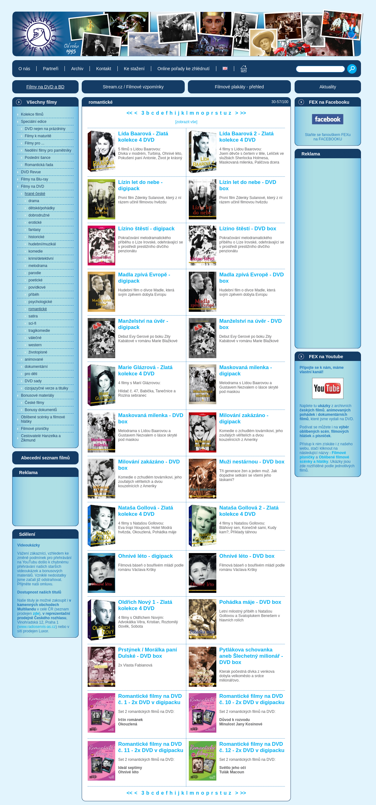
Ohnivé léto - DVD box (247, 556)
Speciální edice (33, 121)
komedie (35, 251)
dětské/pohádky (41, 208)
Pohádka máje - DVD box (250, 602)
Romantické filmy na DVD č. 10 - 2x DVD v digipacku (252, 699)
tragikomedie (39, 330)
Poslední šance (37, 157)
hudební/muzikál (42, 244)
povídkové (37, 287)
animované (34, 359)
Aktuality (328, 86)
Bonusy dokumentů (41, 410)
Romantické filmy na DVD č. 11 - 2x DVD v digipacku (150, 747)
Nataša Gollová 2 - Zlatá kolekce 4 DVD (249, 511)
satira (33, 316)
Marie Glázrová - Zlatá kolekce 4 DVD (145, 370)
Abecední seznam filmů (45, 457)
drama (33, 201)
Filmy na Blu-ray (34, 179)
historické (36, 237)
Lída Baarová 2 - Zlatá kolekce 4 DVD (246, 137)
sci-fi (32, 323)
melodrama (37, 266)
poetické (35, 280)
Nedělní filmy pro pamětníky (48, 150)
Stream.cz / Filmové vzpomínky (133, 86)
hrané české (35, 193)
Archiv (77, 68)
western (35, 345)
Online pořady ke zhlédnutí (183, 68)
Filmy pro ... (34, 143)
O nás (24, 68)
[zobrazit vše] (186, 122)
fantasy (34, 229)
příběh (33, 294)
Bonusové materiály (37, 395)
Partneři (50, 68)
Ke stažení (134, 68)
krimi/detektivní (41, 258)
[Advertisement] (45, 501)
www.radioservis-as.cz (37, 627)
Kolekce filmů (32, 114)
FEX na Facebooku (329, 102)
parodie (34, 273)
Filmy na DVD (32, 186)
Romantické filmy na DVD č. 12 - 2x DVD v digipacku (252, 747)
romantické (37, 309)
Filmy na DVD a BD (45, 86)
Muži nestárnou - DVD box (252, 462)
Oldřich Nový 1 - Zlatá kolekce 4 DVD (145, 605)
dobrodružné (38, 215)
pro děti (31, 374)
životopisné (37, 352)
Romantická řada (39, 165)
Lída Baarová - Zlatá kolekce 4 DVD (143, 137)
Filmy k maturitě (38, 136)
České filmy (34, 402)
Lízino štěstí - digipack (146, 229)
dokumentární (36, 366)
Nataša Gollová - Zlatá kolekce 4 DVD (145, 511)
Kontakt (103, 68)
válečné (34, 338)
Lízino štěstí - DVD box (247, 229)
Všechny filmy (42, 102)
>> (243, 113)
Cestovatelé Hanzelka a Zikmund (41, 438)
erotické (35, 222)
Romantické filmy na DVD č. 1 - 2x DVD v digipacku (150, 699)
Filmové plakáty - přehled (239, 86)
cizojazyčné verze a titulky (46, 388)
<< (129, 113)
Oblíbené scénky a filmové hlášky (43, 419)
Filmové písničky (35, 428)
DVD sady (33, 381)
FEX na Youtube (326, 356)
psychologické (40, 302)
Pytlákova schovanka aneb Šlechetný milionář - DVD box (251, 656)
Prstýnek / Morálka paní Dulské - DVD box (147, 653)
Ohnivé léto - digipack (145, 556)
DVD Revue (31, 172)
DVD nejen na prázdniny (45, 129)
